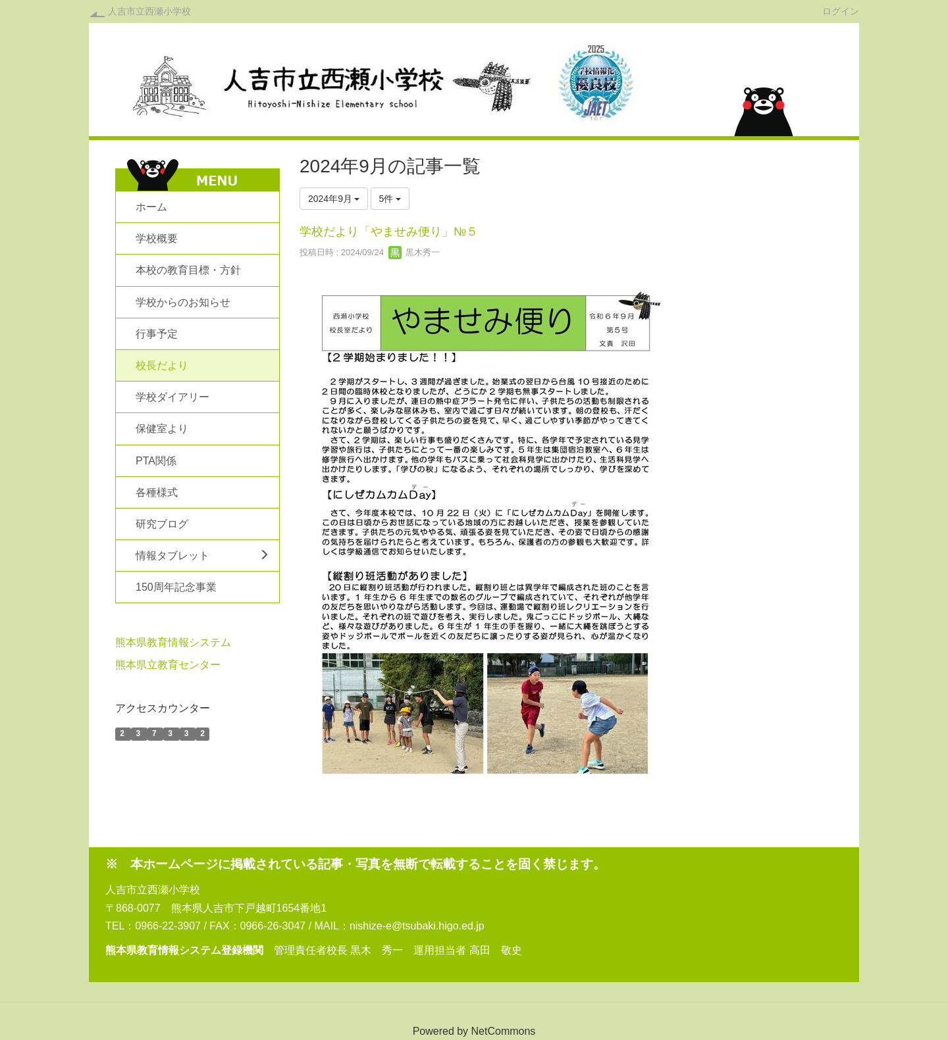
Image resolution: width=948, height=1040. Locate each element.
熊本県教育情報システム (173, 642)
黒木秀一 (414, 252)
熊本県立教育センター (168, 664)
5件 (390, 198)
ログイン (840, 11)
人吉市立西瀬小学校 (149, 11)
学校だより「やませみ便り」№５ (389, 231)
